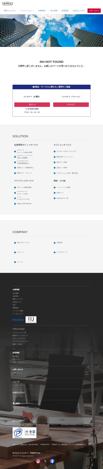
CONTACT (71, 104)
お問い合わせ (94, 11)
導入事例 (54, 11)
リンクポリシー (53, 424)
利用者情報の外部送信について (71, 424)
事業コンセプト (10, 11)
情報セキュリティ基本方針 (36, 424)
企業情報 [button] (42, 11)
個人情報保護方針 (18, 424)
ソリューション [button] (27, 11)
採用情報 (65, 11)
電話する (32, 104)
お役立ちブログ (79, 11)
